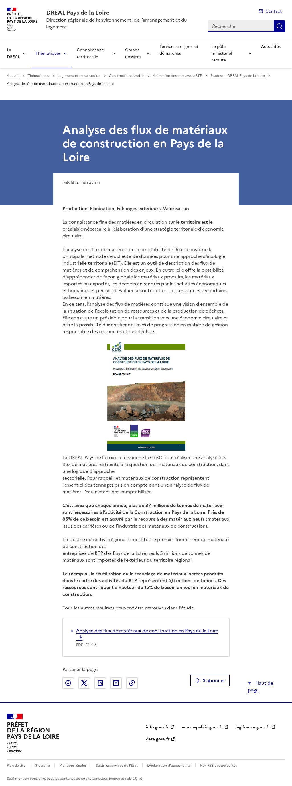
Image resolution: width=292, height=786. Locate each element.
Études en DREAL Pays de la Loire (237, 75)
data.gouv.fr (158, 739)
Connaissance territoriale (90, 53)
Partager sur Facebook (68, 683)
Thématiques (48, 53)
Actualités (271, 47)
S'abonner (210, 680)
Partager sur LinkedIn (100, 683)
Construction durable (126, 75)
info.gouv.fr (157, 727)
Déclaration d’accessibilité (169, 765)
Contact (273, 11)
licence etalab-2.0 (122, 778)
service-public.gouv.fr (202, 727)
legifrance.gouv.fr (253, 727)
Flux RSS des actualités (218, 765)
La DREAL (13, 53)
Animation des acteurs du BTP (177, 75)
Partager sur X (84, 683)
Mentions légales (72, 765)
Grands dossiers (133, 53)
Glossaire (42, 765)
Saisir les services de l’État (117, 765)
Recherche (279, 26)
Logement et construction (79, 75)
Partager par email (116, 683)
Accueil (13, 75)
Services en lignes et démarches (178, 50)
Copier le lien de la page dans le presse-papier (132, 683)
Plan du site (16, 765)
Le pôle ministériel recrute (222, 53)
